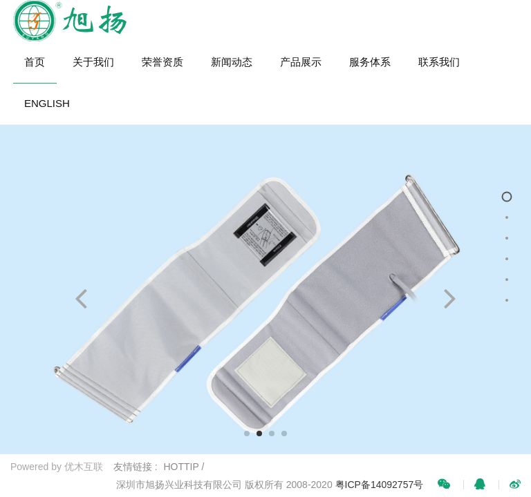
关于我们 (93, 62)
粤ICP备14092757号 (379, 484)
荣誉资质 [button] (162, 62)
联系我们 (439, 62)
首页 (34, 62)
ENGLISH (47, 103)
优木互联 (83, 466)
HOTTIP (181, 466)
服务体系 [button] (370, 62)
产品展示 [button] (301, 62)
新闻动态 (231, 62)
